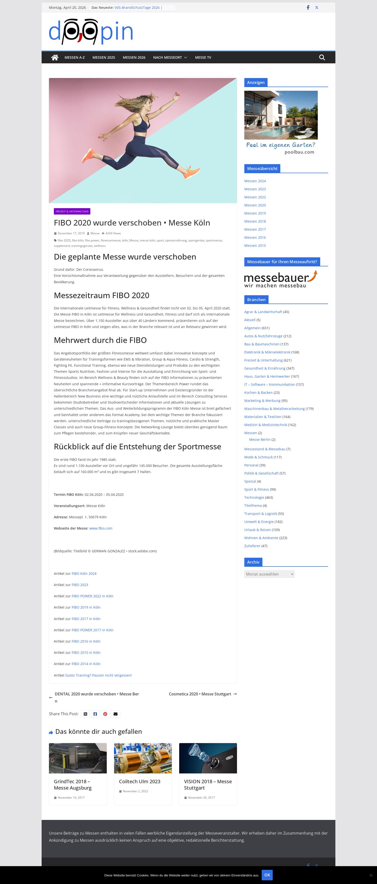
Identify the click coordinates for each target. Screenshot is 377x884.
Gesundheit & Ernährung (264, 368)
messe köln (147, 240)
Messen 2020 (255, 205)
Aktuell (250, 319)
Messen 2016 (255, 237)
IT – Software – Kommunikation (269, 384)
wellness (100, 246)
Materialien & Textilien (263, 416)
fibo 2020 (64, 240)
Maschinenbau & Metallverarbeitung (274, 408)
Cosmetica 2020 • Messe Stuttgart (203, 694)
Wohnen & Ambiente (261, 537)
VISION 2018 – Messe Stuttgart (208, 784)
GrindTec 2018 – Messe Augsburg (73, 784)
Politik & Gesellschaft (261, 473)
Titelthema (253, 505)
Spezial (250, 481)
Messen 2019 (255, 213)
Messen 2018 (255, 221)
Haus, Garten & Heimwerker (267, 376)
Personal (251, 465)
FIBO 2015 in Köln (86, 652)
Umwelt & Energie (259, 521)
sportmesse (214, 240)
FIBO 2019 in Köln (86, 607)
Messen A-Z (75, 57)
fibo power (92, 240)
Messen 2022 (255, 197)
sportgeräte (196, 240)
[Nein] (370, 875)
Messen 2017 (255, 229)
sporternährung (176, 240)
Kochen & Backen (258, 392)
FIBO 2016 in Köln (86, 641)
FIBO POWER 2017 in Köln (93, 630)
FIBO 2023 (80, 584)
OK (267, 875)
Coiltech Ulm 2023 (139, 781)
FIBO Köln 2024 (84, 573)
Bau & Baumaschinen (262, 344)
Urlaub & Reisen (257, 529)
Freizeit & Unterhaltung (72, 211)
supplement (62, 246)
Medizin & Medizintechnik (265, 424)
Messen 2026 (134, 57)
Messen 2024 (255, 181)
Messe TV (203, 57)
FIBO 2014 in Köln (86, 663)
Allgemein (252, 328)
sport (160, 240)
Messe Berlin (260, 439)
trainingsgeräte (82, 246)
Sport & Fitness (256, 489)
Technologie (254, 497)
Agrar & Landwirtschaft (263, 311)
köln (125, 240)
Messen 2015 (255, 245)
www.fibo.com (100, 528)
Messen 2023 (255, 189)
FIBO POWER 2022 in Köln (93, 596)
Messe (95, 233)
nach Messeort (167, 57)
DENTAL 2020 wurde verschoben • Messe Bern (94, 697)
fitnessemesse (111, 240)
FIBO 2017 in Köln (86, 618)
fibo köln (77, 240)
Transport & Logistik (260, 513)
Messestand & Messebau (264, 449)
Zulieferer (252, 546)
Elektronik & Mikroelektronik (267, 352)
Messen (250, 433)
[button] (184, 57)
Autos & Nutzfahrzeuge (263, 336)
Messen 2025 (104, 57)
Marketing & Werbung (262, 400)
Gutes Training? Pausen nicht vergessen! (98, 675)
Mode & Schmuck (258, 457)
